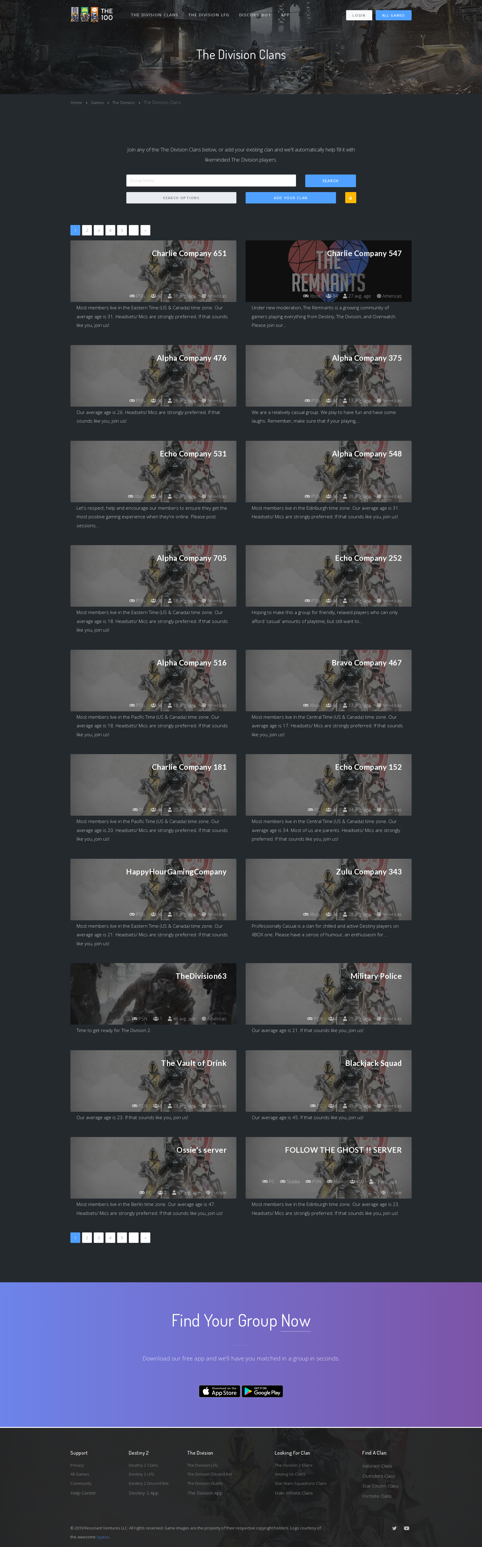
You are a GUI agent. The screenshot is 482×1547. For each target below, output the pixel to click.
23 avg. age (179, 1106)
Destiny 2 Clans (145, 1466)
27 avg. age (354, 296)
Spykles (104, 1537)
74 (151, 496)
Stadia (316, 1181)
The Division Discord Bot (213, 1476)
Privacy (78, 1466)
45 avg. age (354, 1106)
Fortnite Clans (377, 1496)
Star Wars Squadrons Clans (303, 1486)
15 (151, 914)
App (287, 11)
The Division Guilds (207, 1486)
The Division (128, 102)
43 (327, 809)
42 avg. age (179, 496)
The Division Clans (155, 11)
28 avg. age (354, 914)
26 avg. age (179, 400)
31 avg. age (179, 296)
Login (358, 12)
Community (82, 1486)
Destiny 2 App (144, 1496)
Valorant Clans (377, 1466)
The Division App (205, 1496)
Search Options (181, 198)
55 (151, 705)
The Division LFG (210, 11)
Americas (213, 296)
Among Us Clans (292, 1476)
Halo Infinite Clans (294, 1496)
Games (99, 102)
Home (77, 102)
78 (151, 600)
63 (327, 705)
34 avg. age (354, 809)
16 (327, 496)
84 (327, 296)
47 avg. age (184, 1192)
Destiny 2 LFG (144, 1476)
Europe (216, 1192)
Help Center (83, 1496)
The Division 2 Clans (296, 1466)
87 (327, 400)
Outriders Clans (378, 1476)
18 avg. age (179, 600)
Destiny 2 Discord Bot (152, 1486)
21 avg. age (179, 914)
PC (132, 809)
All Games (393, 12)
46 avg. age (179, 1018)
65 (327, 600)
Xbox (305, 296)
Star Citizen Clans (380, 1486)
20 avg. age (179, 809)
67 (151, 296)
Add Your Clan (291, 198)
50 (151, 400)
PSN (130, 296)
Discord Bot (257, 11)
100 (389, 1181)
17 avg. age (354, 400)
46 (151, 809)
